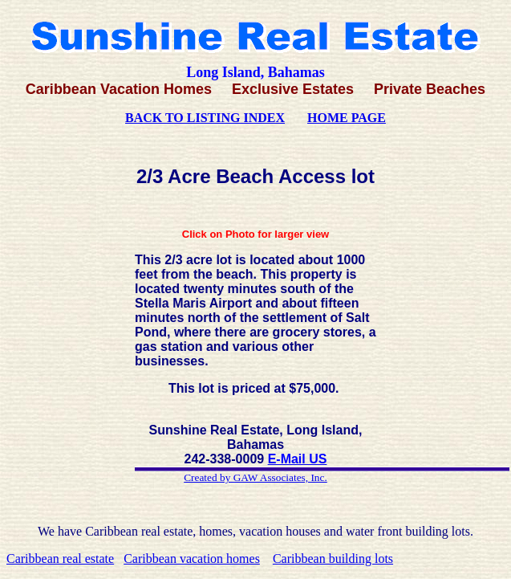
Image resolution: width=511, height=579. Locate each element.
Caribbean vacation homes (192, 558)
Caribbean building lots (333, 558)
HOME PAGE (346, 117)
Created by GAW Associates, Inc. (255, 477)
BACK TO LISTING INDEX (205, 117)
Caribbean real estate (60, 558)
